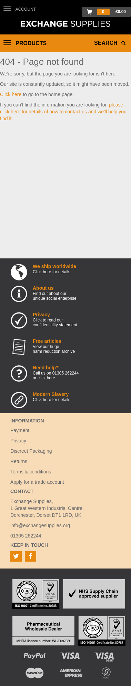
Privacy (18, 440)
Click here (10, 94)
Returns (18, 461)
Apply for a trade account (37, 482)
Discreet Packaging (31, 451)
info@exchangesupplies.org (40, 525)
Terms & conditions (30, 471)
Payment (19, 430)
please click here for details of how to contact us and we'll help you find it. (63, 111)
